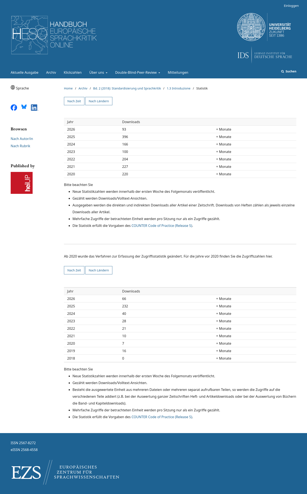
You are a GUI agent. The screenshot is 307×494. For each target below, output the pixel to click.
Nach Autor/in (22, 138)
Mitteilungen (177, 72)
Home (68, 88)
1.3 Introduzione (178, 88)
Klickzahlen (72, 72)
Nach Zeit (74, 101)
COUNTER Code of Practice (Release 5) (162, 225)
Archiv (50, 72)
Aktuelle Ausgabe (23, 72)
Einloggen (290, 5)
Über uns (96, 72)
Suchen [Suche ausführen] (290, 71)
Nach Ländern (99, 101)
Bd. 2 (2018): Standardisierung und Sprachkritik (127, 88)
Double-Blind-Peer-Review (135, 72)
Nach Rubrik (20, 146)
